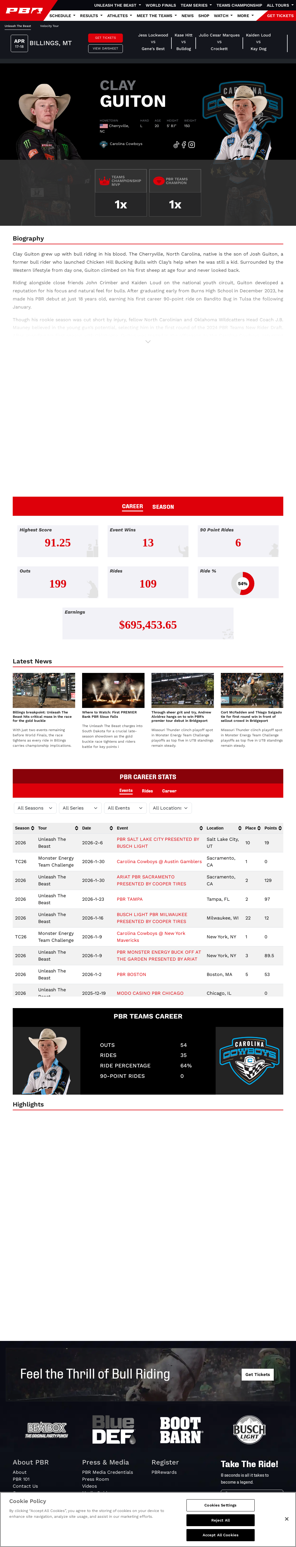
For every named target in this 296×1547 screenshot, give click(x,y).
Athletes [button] (118, 15)
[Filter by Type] (125, 808)
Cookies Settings (220, 1505)
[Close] (286, 1519)
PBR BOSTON (131, 974)
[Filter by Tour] (80, 808)
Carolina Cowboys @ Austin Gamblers (159, 861)
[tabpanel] (148, 587)
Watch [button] (222, 15)
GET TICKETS (280, 15)
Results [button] (89, 15)
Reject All (220, 1520)
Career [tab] (169, 790)
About (20, 1472)
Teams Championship (239, 5)
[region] (148, 1519)
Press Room (95, 1479)
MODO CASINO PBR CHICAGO (150, 993)
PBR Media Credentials (107, 1472)
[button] (148, 341)
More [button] (243, 15)
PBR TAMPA (130, 899)
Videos (89, 1486)
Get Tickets (105, 38)
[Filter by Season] (35, 808)
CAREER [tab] (132, 505)
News (188, 15)
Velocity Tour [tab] (49, 25)
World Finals (161, 5)
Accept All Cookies (220, 1535)
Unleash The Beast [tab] (18, 25)
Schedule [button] (60, 15)
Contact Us (25, 1486)
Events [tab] (126, 789)
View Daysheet (105, 48)
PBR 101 (21, 1479)
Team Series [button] (195, 5)
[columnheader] (24, 828)
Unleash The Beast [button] (116, 5)
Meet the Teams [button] (155, 15)
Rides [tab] (147, 790)
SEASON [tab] (163, 506)
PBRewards (164, 1472)
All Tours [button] (278, 5)
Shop (203, 15)
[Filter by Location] (170, 808)
